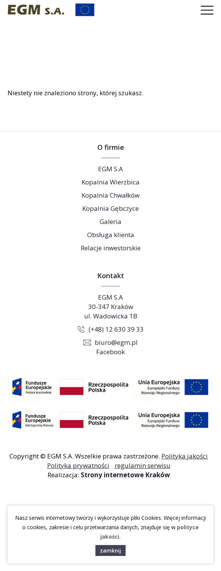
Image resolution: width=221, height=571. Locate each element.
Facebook (110, 351)
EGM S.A (110, 168)
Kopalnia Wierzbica (110, 182)
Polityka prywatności (78, 465)
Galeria (110, 221)
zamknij (110, 550)
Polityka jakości (184, 456)
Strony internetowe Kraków (125, 475)
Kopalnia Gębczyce (110, 208)
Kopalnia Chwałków (110, 195)
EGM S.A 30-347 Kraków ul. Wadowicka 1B (110, 306)
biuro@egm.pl (116, 342)
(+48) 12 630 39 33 (116, 329)
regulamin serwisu (142, 465)
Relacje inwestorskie (111, 248)
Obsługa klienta (110, 234)
